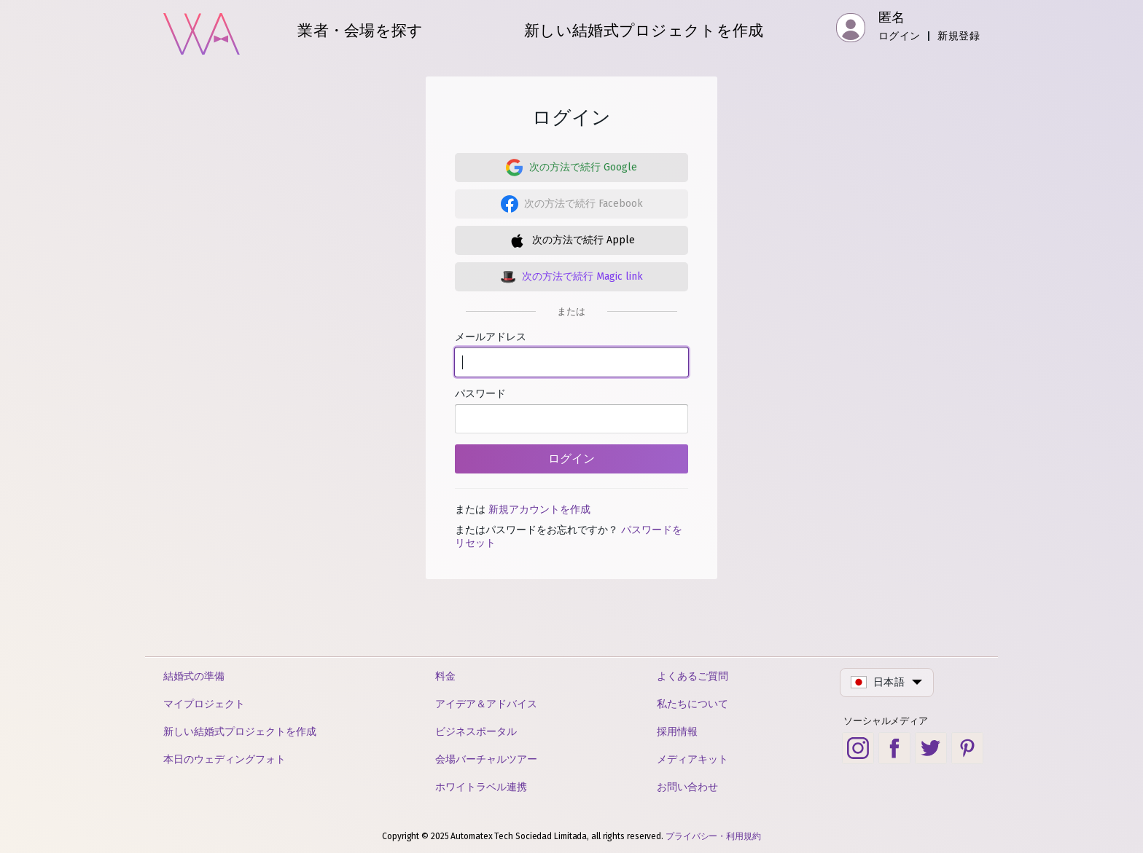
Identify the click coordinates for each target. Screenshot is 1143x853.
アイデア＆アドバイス (486, 704)
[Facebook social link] (894, 748)
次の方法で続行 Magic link (582, 276)
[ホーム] (201, 29)
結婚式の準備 (194, 676)
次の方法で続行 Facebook (583, 203)
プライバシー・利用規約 (713, 836)
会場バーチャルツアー (486, 759)
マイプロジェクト (204, 704)
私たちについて (692, 704)
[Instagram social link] (858, 748)
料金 (445, 676)
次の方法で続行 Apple (583, 240)
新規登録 (958, 36)
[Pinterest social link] (967, 748)
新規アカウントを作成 (539, 509)
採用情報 (677, 732)
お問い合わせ (687, 787)
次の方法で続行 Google (583, 167)
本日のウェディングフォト (224, 759)
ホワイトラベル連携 (481, 787)
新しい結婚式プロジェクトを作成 (239, 732)
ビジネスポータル (476, 732)
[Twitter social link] (931, 748)
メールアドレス (571, 354)
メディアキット (692, 759)
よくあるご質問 (692, 676)
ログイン (899, 36)
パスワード (571, 410)
